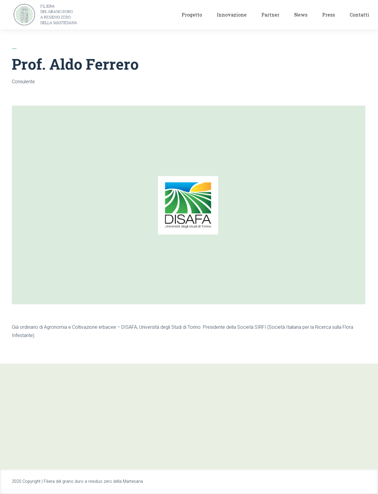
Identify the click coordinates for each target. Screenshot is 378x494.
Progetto (192, 15)
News (300, 15)
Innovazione (232, 15)
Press (328, 15)
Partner (270, 15)
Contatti (359, 15)
